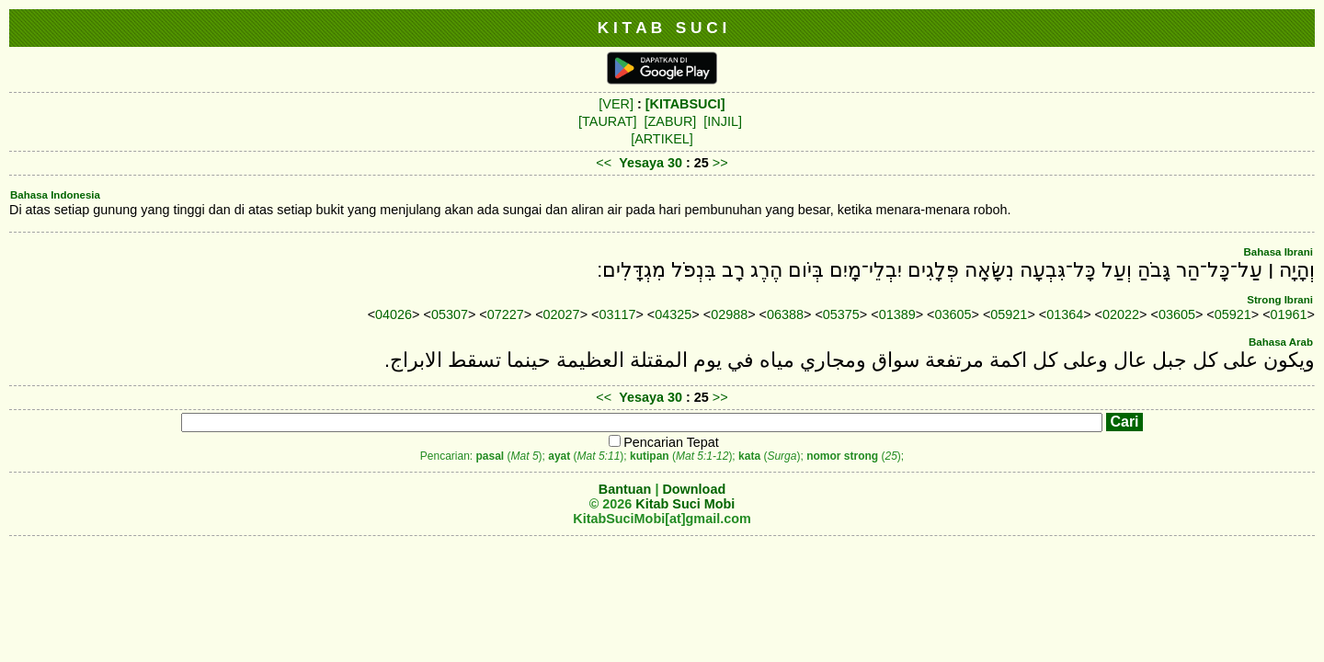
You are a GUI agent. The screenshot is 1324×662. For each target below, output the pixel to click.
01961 (1289, 314)
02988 (729, 314)
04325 (673, 314)
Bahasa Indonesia (55, 194)
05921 (1008, 314)
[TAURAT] (607, 121)
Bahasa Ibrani (1278, 251)
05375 (841, 314)
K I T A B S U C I (662, 27)
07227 (505, 314)
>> (720, 162)
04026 (393, 314)
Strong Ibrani (1280, 299)
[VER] (616, 104)
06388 (785, 314)
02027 (561, 314)
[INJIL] (722, 121)
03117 (617, 314)
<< (603, 162)
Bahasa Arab (1281, 342)
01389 (897, 314)
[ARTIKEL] (662, 138)
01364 (1064, 314)
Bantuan (625, 489)
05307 (449, 314)
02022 (1120, 314)
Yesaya (641, 162)
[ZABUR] (671, 121)
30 (677, 162)
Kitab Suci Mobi (685, 503)
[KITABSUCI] (685, 104)
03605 (953, 314)
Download (693, 489)
